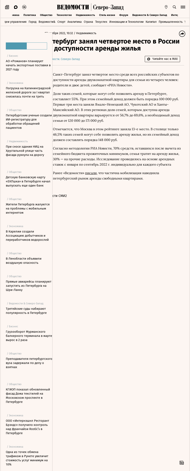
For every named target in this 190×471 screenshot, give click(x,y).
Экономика (12, 14)
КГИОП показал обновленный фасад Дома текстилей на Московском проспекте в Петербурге (28, 396)
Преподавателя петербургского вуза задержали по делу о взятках (29, 363)
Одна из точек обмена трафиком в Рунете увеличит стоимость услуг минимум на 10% (27, 458)
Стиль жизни (107, 14)
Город (33, 22)
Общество (46, 14)
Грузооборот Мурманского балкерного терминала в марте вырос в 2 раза (29, 336)
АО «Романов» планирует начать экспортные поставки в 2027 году (28, 65)
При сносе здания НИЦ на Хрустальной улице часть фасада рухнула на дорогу (25, 151)
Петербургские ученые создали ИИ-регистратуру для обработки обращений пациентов (29, 121)
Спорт (61, 22)
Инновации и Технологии (126, 22)
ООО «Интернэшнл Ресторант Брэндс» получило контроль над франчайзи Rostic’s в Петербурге (27, 427)
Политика (29, 14)
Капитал (151, 22)
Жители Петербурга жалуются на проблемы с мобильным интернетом (28, 208)
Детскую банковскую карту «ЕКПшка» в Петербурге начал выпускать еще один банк (28, 181)
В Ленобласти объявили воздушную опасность (23, 261)
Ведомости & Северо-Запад (149, 14)
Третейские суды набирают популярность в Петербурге (26, 311)
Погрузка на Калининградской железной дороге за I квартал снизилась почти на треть (28, 92)
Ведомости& (47, 22)
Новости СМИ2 (68, 201)
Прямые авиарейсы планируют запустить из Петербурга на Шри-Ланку (28, 286)
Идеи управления (14, 22)
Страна (88, 22)
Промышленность (171, 22)
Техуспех (101, 22)
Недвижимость (85, 14)
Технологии (64, 14)
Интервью (177, 14)
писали (103, 178)
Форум (123, 14)
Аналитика (74, 22)
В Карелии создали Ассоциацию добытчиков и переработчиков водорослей (27, 236)
